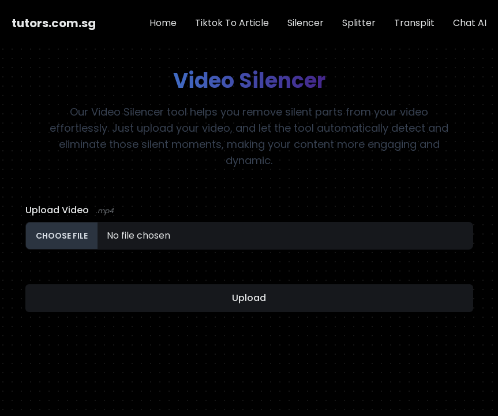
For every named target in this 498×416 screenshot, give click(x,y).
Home (163, 22)
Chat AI (469, 22)
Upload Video (69, 210)
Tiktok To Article (232, 22)
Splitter (359, 22)
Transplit (414, 22)
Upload (249, 297)
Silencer (305, 22)
